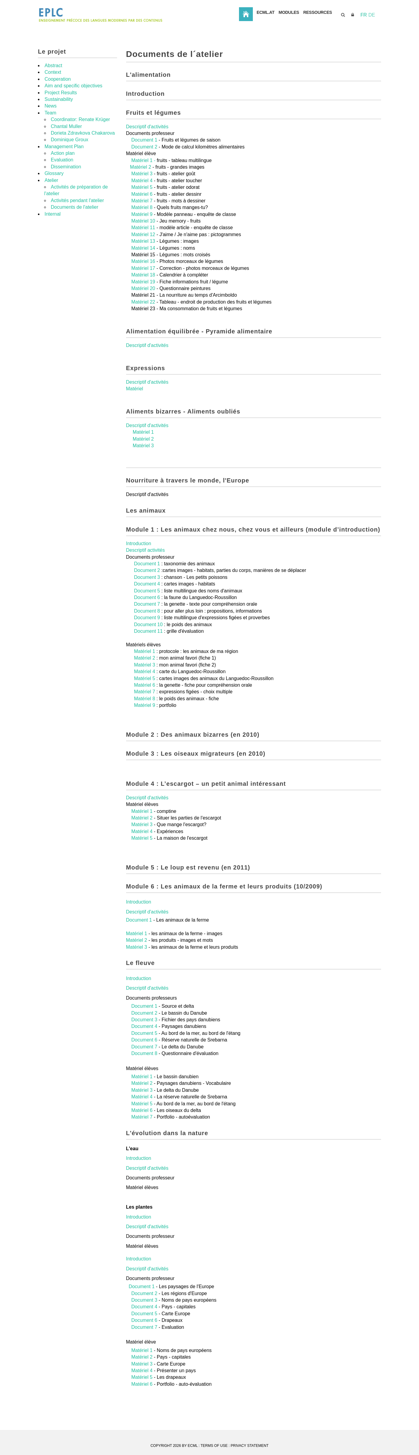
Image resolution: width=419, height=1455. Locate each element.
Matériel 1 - (143, 184)
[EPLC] (131, 14)
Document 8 (147, 635)
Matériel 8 (142, 231)
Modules (335, 39)
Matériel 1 (143, 456)
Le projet (52, 75)
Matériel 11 (144, 251)
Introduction (138, 567)
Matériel (134, 412)
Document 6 (147, 621)
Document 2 (144, 170)
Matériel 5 (141, 211)
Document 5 (147, 614)
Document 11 (149, 655)
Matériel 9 (141, 238)
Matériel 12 (144, 258)
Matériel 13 (144, 265)
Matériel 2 (141, 191)
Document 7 (147, 628)
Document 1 (144, 164)
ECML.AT (306, 39)
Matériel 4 (141, 204)
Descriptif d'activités (147, 150)
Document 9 (147, 641)
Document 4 (147, 607)
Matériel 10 (144, 245)
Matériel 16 (144, 285)
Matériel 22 (144, 326)
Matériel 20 (144, 312)
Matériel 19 (144, 305)
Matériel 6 (141, 218)
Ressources (368, 39)
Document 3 (147, 601)
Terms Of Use (214, 1446)
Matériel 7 (142, 224)
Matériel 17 (143, 292)
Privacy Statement (249, 1446)
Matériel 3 (141, 197)
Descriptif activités (145, 574)
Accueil (283, 38)
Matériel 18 (144, 298)
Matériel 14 (144, 272)
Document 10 (148, 648)
